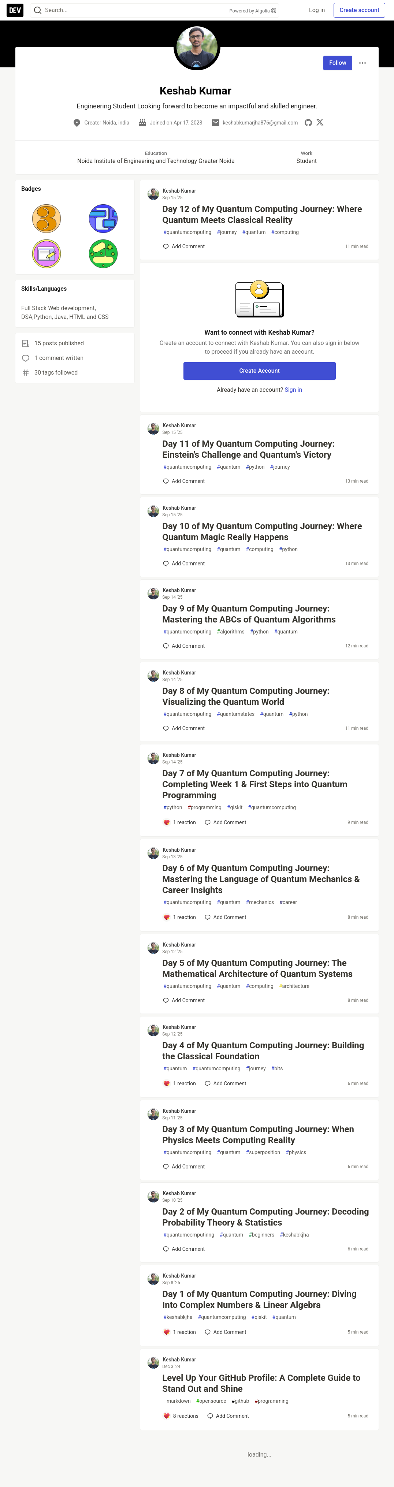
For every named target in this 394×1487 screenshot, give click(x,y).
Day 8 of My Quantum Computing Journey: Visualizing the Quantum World (246, 696)
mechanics (260, 902)
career (288, 902)
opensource (211, 1401)
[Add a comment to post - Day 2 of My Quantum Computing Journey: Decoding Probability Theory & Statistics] (184, 1249)
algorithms (230, 632)
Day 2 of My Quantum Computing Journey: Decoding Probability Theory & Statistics (265, 1217)
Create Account (259, 370)
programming (204, 807)
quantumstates (235, 714)
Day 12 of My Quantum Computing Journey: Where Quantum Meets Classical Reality (262, 214)
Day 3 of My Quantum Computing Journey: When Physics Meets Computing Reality (258, 1134)
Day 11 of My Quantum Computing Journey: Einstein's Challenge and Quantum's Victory (248, 449)
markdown (176, 1401)
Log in (317, 10)
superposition (263, 1152)
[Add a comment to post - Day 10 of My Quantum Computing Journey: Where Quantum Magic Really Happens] (184, 563)
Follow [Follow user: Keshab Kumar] (337, 62)
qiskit (234, 807)
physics (296, 1152)
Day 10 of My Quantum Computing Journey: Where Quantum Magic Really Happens (262, 531)
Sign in (293, 389)
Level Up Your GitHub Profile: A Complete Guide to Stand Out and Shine (261, 1383)
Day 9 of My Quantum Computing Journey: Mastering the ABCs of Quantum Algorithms (249, 614)
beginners (261, 1235)
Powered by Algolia (252, 11)
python (255, 467)
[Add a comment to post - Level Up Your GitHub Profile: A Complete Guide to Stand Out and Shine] (181, 1416)
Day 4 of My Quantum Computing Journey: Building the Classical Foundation (263, 1051)
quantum (253, 232)
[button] (46, 218)
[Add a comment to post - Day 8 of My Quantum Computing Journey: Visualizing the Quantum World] (184, 728)
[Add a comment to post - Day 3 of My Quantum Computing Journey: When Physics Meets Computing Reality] (184, 1166)
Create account (359, 10)
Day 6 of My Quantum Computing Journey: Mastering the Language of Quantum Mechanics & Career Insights (261, 879)
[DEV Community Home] (15, 10)
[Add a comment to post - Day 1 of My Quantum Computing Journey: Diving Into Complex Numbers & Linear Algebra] (179, 1332)
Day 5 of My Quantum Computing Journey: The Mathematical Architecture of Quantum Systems (257, 968)
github (240, 1401)
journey (227, 232)
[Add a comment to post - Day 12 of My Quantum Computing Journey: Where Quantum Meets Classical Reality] (184, 246)
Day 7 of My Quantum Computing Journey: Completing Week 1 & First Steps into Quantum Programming (254, 784)
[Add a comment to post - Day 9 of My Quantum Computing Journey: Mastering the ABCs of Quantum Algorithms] (184, 646)
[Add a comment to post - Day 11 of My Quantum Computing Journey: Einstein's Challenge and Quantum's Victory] (184, 481)
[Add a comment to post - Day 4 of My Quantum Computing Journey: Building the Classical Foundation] (179, 1083)
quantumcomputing (187, 232)
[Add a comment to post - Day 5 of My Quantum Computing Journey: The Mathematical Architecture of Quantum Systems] (184, 1000)
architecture (294, 986)
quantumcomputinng (188, 1235)
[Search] (37, 10)
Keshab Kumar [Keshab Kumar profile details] (179, 191)
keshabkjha (294, 1235)
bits (277, 1069)
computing (285, 232)
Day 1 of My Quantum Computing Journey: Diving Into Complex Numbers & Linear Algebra (259, 1299)
